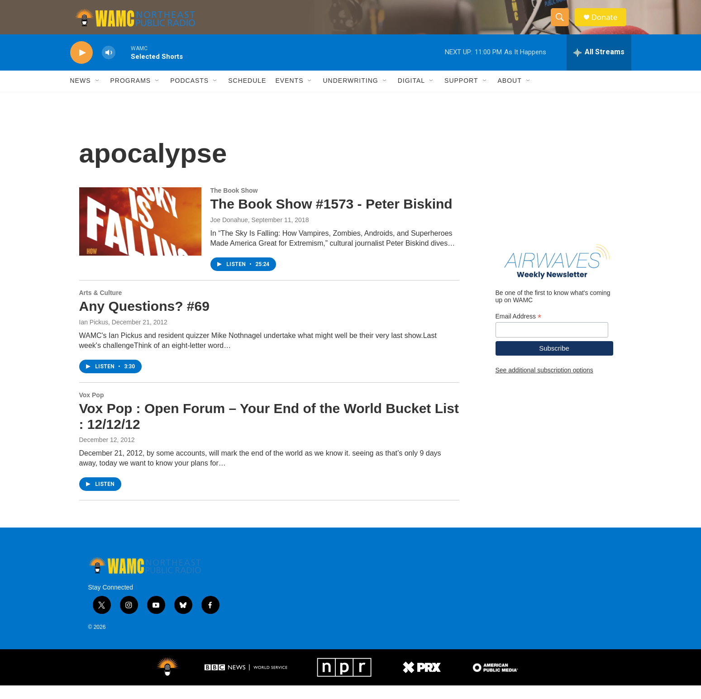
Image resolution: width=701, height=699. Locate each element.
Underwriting (350, 94)
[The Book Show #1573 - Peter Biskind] (140, 235)
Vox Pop (91, 408)
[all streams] (599, 66)
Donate (608, 24)
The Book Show (234, 204)
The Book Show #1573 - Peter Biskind (331, 217)
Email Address (519, 329)
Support (461, 94)
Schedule (247, 94)
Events (289, 94)
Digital (411, 94)
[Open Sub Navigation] (97, 94)
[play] (81, 66)
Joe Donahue (229, 233)
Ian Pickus (94, 335)
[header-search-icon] (562, 24)
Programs (130, 94)
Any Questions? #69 (144, 319)
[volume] (108, 66)
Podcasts (189, 94)
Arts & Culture (100, 306)
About (510, 94)
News (80, 94)
